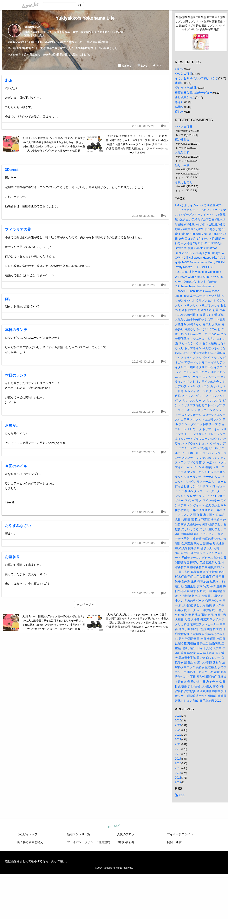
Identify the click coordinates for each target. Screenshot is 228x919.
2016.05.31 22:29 (143, 126)
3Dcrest (12, 170)
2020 (178, 744)
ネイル (179, 102)
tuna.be (114, 826)
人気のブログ (126, 834)
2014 (178, 772)
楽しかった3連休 (186, 87)
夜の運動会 (182, 139)
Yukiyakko (32, 27)
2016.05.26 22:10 (143, 452)
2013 (178, 777)
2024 (178, 725)
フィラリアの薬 (18, 229)
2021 (178, 739)
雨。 (8, 299)
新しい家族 (182, 165)
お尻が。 (12, 425)
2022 (178, 734)
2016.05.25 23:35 (143, 543)
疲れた (179, 111)
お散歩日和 (182, 152)
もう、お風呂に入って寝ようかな (196, 78)
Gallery (124, 65)
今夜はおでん (183, 182)
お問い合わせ (126, 842)
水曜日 (179, 83)
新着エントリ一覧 (78, 834)
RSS (180, 795)
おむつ (179, 68)
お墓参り (12, 557)
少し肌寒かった (185, 97)
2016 (178, 763)
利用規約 (104, 842)
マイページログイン (180, 834)
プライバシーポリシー (81, 842)
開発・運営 (174, 842)
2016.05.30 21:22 (143, 316)
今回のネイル (16, 466)
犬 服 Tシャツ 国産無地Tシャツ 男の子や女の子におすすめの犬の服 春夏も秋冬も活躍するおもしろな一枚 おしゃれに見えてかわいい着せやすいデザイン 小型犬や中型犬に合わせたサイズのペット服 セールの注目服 (53, 144)
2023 (178, 730)
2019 (178, 749)
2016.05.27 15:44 (143, 411)
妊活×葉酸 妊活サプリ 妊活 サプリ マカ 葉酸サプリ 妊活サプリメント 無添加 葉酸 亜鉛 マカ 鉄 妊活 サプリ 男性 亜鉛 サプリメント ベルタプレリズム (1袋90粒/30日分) (200, 23)
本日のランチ (16, 330)
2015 (178, 768)
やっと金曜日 (183, 73)
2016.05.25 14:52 (143, 593)
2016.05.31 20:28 (143, 285)
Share (158, 65)
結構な (179, 106)
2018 (178, 753)
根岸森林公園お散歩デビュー (194, 92)
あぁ (8, 80)
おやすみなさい (18, 526)
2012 (178, 782)
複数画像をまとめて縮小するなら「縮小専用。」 (37, 861)
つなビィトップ (27, 834)
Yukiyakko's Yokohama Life (85, 18)
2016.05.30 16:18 (143, 361)
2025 (178, 720)
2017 (178, 758)
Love (142, 65)
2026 (178, 715)
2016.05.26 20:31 (143, 512)
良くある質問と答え (30, 842)
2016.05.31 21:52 (143, 215)
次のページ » (85, 604)
